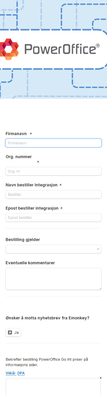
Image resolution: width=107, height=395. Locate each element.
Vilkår (11, 373)
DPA (21, 373)
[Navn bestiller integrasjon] (53, 194)
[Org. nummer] (53, 171)
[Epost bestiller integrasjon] (53, 217)
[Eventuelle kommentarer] (53, 279)
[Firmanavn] (53, 143)
